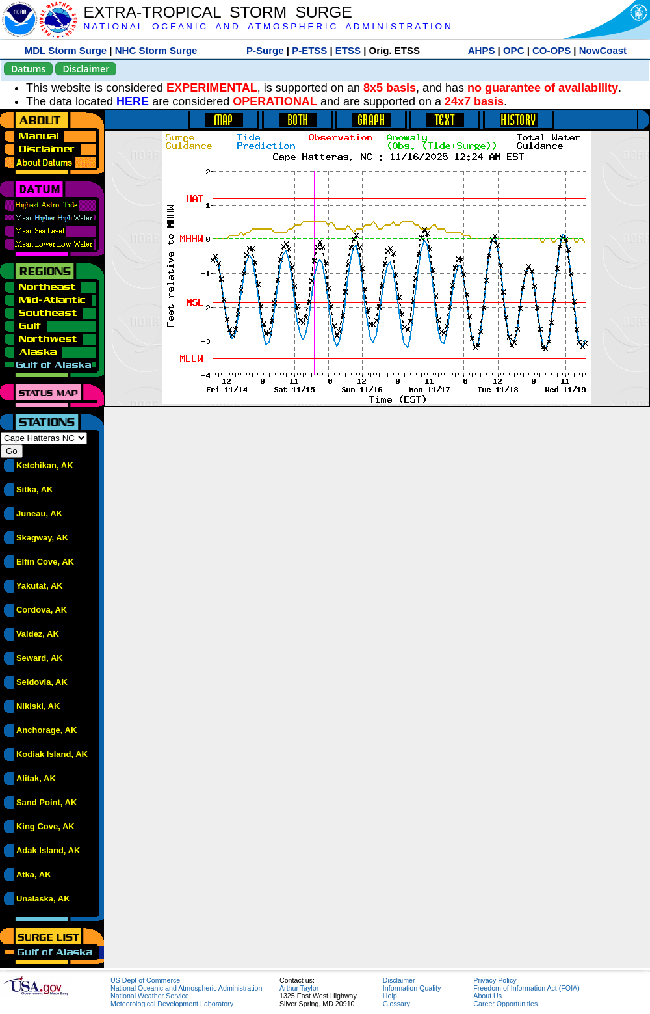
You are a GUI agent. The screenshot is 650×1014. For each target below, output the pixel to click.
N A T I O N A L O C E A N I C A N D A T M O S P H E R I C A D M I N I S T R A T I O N (266, 26)
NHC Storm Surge (156, 50)
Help (390, 996)
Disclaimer (85, 68)
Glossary (396, 1003)
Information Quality (412, 988)
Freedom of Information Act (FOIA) (526, 988)
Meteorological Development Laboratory (171, 1003)
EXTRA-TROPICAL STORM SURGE (217, 12)
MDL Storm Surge (66, 50)
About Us (487, 996)
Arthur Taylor (299, 988)
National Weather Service (149, 996)
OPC (514, 50)
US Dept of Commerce (145, 980)
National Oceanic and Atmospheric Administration (186, 988)
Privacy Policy (494, 980)
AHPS (481, 50)
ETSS (348, 50)
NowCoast (603, 50)
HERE (132, 101)
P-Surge (265, 50)
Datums (28, 68)
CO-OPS (551, 50)
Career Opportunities (505, 1003)
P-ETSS (309, 50)
